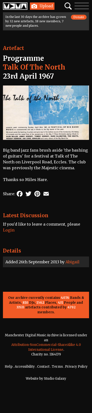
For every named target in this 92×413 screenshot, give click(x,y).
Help (9, 366)
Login (8, 230)
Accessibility (25, 366)
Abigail (72, 261)
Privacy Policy (76, 366)
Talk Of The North (34, 67)
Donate (78, 17)
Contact (43, 366)
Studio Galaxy (55, 379)
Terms (57, 366)
